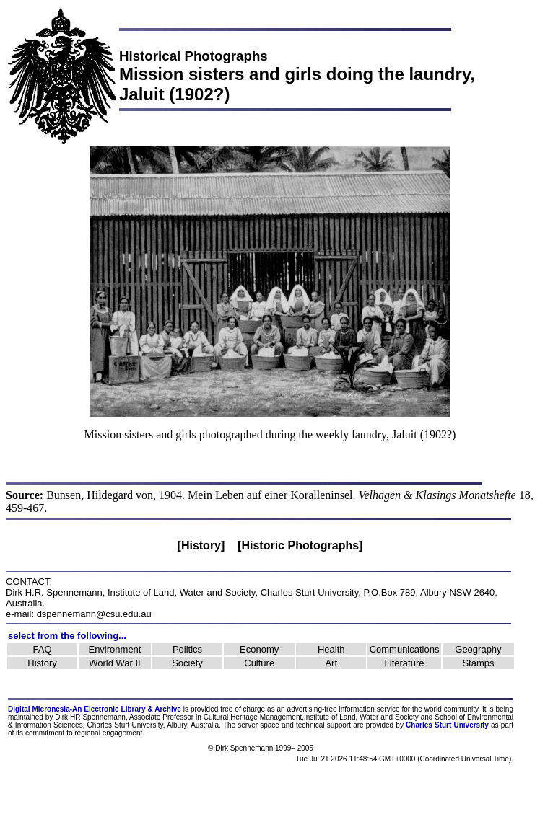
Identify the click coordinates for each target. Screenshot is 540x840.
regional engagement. (109, 733)
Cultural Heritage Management (253, 717)
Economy (259, 649)
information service (369, 709)
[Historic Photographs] (300, 545)
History (41, 663)
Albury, (177, 725)
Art (331, 663)
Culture (259, 663)
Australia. (206, 725)
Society (187, 663)
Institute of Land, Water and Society (182, 592)
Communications (405, 649)
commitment (44, 733)
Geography (478, 649)
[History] (201, 545)
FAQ (42, 649)
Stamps (478, 663)
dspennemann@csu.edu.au (94, 614)
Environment (114, 649)
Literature (404, 663)
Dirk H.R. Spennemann (54, 592)
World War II (115, 663)
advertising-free (313, 709)
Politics (187, 649)
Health (331, 649)
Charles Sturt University (310, 592)
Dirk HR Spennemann (90, 717)
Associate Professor (161, 717)
